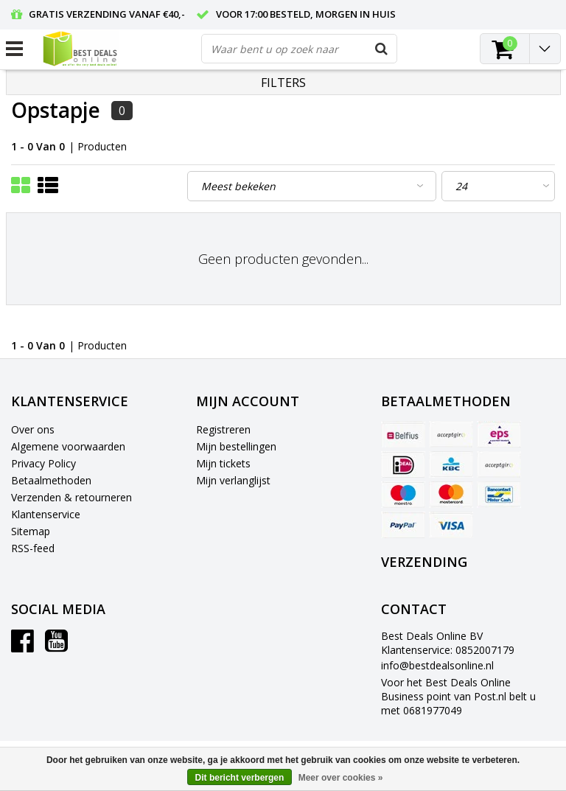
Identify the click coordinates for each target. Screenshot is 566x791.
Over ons (33, 429)
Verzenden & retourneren (71, 497)
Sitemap (30, 531)
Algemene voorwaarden (68, 446)
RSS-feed (33, 548)
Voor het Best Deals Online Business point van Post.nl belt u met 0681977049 (458, 696)
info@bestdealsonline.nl (437, 665)
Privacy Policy (43, 463)
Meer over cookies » (340, 778)
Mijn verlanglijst (233, 480)
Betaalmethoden (51, 480)
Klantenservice (45, 514)
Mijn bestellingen (236, 446)
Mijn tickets (223, 463)
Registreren (223, 429)
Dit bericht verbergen (239, 778)
